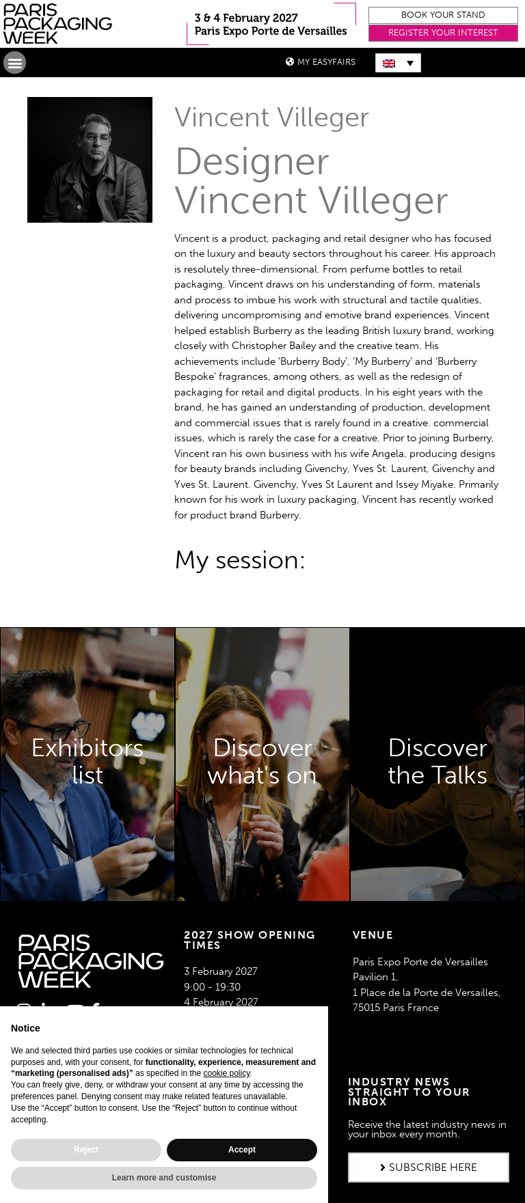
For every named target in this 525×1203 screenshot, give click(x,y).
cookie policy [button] (226, 1073)
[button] (443, 15)
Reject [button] (86, 1149)
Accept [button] (242, 1149)
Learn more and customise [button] (164, 1178)
